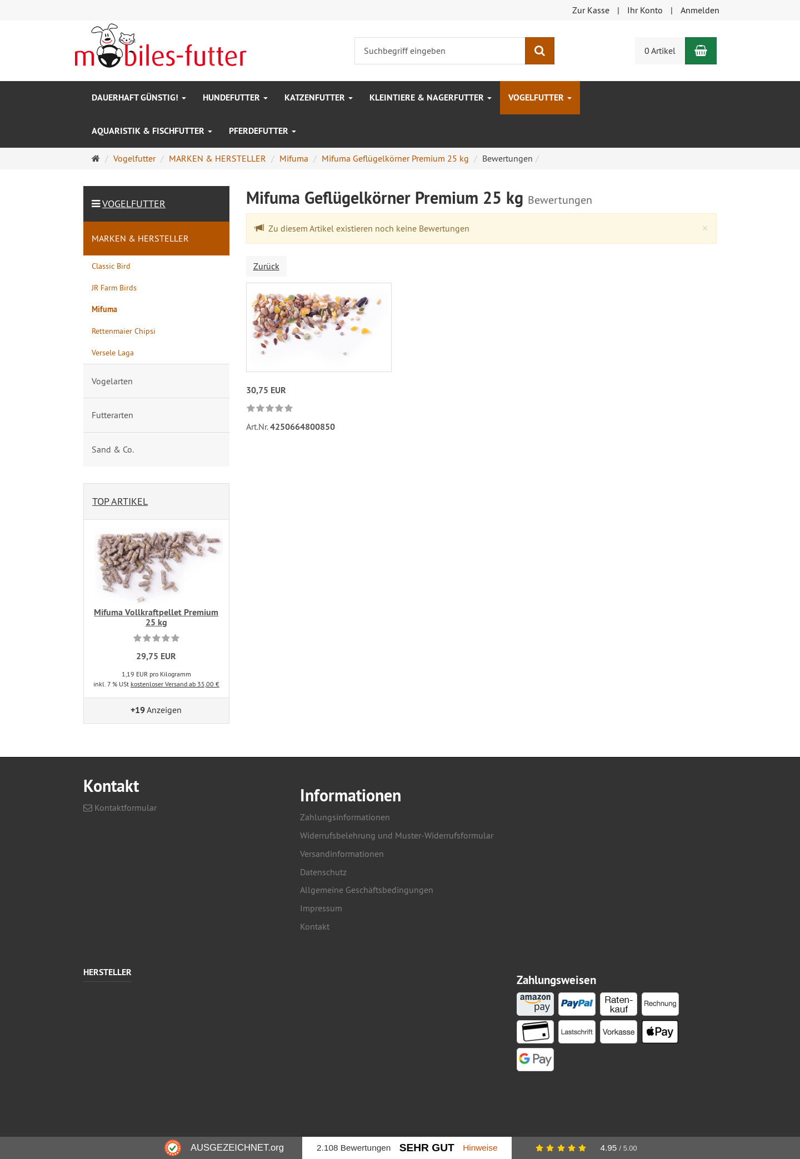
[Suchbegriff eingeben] (440, 50)
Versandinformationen (342, 853)
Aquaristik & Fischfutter (152, 131)
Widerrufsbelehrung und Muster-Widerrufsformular (396, 835)
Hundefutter (235, 97)
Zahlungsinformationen (345, 816)
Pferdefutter (262, 131)
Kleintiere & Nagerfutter (430, 97)
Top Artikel (120, 501)
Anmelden (700, 10)
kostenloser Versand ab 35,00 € (175, 684)
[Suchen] (539, 50)
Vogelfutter (540, 97)
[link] (269, 409)
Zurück (266, 266)
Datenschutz (323, 871)
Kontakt (314, 926)
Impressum (321, 908)
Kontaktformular (120, 807)
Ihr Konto (645, 10)
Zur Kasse (590, 10)
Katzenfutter (318, 97)
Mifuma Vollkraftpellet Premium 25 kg (156, 617)
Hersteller (107, 972)
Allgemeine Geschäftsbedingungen (366, 889)
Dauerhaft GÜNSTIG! (139, 97)
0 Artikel (660, 50)
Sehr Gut (426, 1147)
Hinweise (480, 1147)
